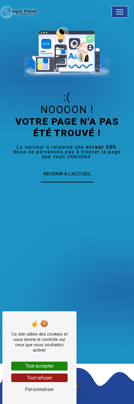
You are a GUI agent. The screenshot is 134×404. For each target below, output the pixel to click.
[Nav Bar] (119, 12)
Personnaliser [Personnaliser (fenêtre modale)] (39, 389)
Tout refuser (39, 378)
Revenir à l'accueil (67, 174)
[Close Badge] (76, 386)
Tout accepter (39, 366)
